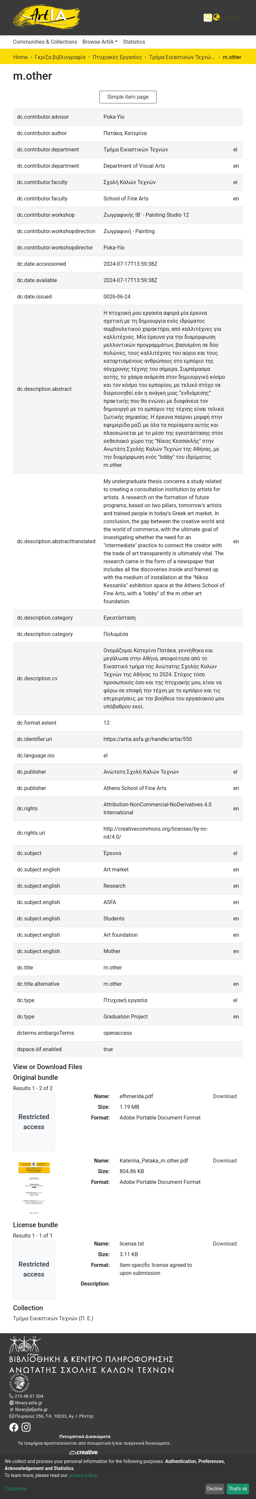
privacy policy (82, 1475)
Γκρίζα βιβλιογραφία (60, 57)
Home (20, 57)
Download (225, 1096)
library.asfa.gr (28, 1402)
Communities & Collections (45, 42)
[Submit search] (208, 18)
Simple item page (128, 97)
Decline (214, 1488)
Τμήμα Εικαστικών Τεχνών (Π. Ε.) (182, 57)
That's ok (237, 1488)
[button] (216, 18)
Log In (228, 17)
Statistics (134, 42)
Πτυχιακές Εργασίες (117, 57)
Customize (16, 1488)
